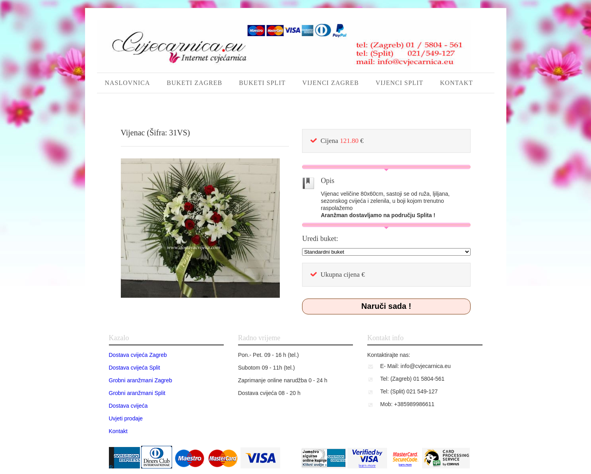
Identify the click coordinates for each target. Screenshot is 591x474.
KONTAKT (456, 82)
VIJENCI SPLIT (399, 82)
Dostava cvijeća (128, 406)
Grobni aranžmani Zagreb (140, 380)
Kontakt (118, 431)
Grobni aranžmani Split (137, 393)
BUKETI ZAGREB (195, 82)
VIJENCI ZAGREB (330, 82)
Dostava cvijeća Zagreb (138, 355)
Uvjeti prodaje (126, 418)
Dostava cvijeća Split (134, 367)
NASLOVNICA (127, 82)
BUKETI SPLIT (262, 82)
